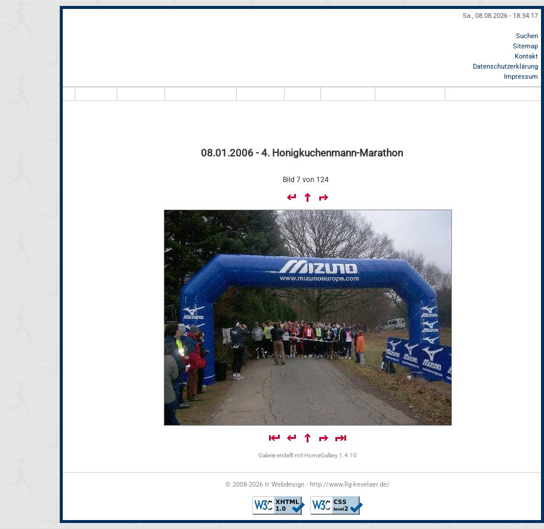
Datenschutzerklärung (505, 66)
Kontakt (526, 56)
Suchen (527, 36)
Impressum (521, 77)
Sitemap (525, 46)
